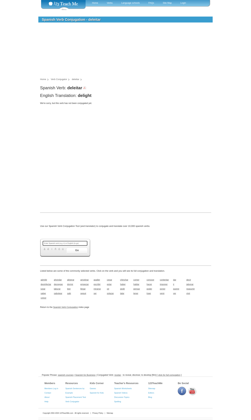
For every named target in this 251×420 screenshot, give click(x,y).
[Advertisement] (122, 51)
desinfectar (46, 284)
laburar (57, 289)
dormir (70, 284)
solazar (110, 293)
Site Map (167, 3)
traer (149, 293)
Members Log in (51, 388)
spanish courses (65, 375)
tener (135, 293)
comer (136, 280)
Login (183, 3)
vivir (188, 293)
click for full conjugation (169, 375)
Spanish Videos (120, 393)
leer (69, 289)
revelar (117, 375)
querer (176, 289)
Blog (150, 397)
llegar (83, 289)
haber (123, 284)
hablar (136, 284)
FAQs (151, 3)
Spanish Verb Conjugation (65, 307)
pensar (136, 289)
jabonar (189, 284)
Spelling (117, 401)
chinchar (124, 280)
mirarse (97, 289)
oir (108, 289)
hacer (149, 284)
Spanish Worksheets (123, 388)
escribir (97, 284)
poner (162, 289)
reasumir (190, 289)
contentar (164, 280)
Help (46, 401)
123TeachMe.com (66, 413)
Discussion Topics (121, 397)
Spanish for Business (85, 375)
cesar (109, 280)
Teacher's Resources (126, 383)
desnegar (58, 284)
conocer (150, 280)
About (47, 397)
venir (162, 293)
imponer (164, 284)
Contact (47, 393)
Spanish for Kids (97, 393)
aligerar (70, 280)
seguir (83, 293)
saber (43, 293)
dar (174, 280)
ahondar (58, 280)
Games (93, 388)
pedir (122, 289)
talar (122, 293)
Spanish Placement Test (75, 397)
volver (43, 298)
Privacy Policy (97, 413)
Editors (151, 393)
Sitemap (151, 388)
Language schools (130, 3)
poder (149, 289)
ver (174, 293)
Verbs (110, 3)
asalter (97, 280)
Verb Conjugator (72, 401)
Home (95, 3)
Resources (71, 383)
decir (188, 280)
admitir (44, 280)
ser (95, 293)
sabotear (58, 293)
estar (109, 284)
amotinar (84, 280)
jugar (43, 289)
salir (69, 293)
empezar (84, 284)
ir (173, 284)
